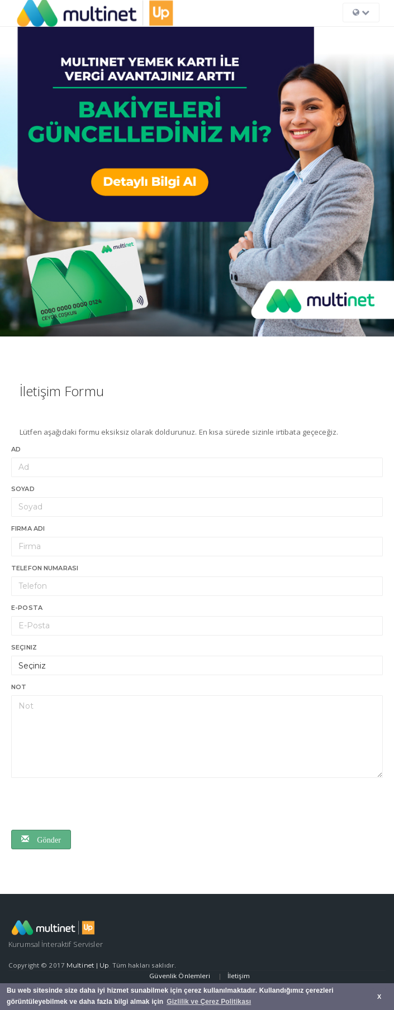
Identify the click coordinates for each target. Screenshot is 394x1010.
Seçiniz (24, 647)
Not (18, 687)
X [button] (379, 996)
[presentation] (96, 805)
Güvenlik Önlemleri (180, 975)
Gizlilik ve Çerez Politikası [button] (209, 1002)
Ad (16, 449)
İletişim (238, 975)
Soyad (23, 489)
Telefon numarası (44, 568)
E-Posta (26, 608)
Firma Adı (28, 528)
